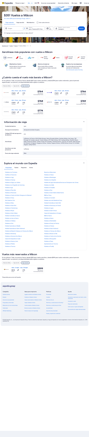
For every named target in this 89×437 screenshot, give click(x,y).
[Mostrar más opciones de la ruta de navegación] (27, 45)
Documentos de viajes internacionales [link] (76, 309)
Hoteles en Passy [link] (48, 241)
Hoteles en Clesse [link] (49, 175)
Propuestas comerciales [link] (8, 302)
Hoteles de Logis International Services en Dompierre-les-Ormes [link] (61, 182)
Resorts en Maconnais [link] (50, 172)
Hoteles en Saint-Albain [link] (11, 213)
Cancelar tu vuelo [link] (72, 301)
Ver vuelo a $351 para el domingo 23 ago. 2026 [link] (17, 18)
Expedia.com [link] (5, 46)
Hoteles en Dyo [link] (48, 190)
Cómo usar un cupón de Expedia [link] (75, 306)
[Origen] (14, 28)
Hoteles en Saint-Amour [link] (50, 210)
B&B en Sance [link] (48, 215)
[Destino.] (35, 28)
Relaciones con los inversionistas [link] (10, 305)
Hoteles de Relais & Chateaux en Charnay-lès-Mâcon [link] (19, 231)
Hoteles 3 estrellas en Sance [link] (12, 215)
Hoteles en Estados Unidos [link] (30, 297)
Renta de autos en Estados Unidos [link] (32, 308)
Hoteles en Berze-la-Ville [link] (50, 233)
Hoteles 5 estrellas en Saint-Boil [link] (52, 203)
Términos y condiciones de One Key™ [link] (54, 302)
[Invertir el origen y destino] (24, 28)
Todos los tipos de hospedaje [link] (31, 310)
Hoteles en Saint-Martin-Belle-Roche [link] (54, 192)
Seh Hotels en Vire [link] (10, 200)
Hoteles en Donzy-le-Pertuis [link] (51, 223)
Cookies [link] (48, 297)
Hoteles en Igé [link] (9, 187)
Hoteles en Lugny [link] (48, 208)
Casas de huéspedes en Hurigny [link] (52, 213)
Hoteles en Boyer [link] (9, 210)
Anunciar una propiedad (48, 3)
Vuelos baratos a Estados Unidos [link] (31, 305)
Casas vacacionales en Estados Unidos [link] (33, 300)
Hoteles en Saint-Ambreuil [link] (51, 228)
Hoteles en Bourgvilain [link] (50, 238)
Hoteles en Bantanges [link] (50, 177)
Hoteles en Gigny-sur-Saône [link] (12, 182)
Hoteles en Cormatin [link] (49, 198)
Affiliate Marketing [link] (7, 310)
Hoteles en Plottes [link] (10, 244)
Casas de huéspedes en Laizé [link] (12, 238)
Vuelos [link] (11, 46)
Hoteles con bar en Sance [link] (12, 218)
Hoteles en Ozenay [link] (10, 180)
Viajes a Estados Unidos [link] (29, 302)
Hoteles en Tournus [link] (10, 246)
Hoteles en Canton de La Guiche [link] (52, 236)
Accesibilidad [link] (49, 308)
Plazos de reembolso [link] (73, 304)
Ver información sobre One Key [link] (74, 70)
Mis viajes (74, 3)
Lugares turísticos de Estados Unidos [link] (32, 294)
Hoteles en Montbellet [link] (50, 221)
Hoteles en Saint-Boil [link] (10, 205)
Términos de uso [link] (50, 300)
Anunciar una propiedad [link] (8, 300)
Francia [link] (16, 46)
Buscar (81, 28)
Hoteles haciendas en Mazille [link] (12, 226)
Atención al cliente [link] (72, 294)
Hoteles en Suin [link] (9, 223)
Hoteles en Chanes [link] (49, 226)
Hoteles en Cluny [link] (9, 198)
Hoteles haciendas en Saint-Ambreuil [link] (15, 228)
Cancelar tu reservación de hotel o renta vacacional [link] (77, 297)
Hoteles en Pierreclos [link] (10, 192)
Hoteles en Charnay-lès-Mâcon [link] (52, 231)
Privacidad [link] (48, 294)
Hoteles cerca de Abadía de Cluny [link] (53, 200)
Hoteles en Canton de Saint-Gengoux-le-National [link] (18, 195)
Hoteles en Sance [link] (48, 218)
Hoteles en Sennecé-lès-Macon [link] (13, 236)
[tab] (9, 22)
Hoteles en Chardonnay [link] (11, 208)
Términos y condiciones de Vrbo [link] (53, 305)
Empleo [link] (4, 297)
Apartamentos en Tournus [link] (51, 244)
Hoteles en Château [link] (10, 221)
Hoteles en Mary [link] (9, 203)
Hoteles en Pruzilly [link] (49, 246)
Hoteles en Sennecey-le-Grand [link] (52, 205)
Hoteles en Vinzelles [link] (49, 187)
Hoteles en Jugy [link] (9, 177)
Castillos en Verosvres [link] (10, 175)
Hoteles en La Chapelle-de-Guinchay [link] (15, 185)
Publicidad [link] (5, 308)
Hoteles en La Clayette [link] (50, 180)
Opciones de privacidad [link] (51, 310)
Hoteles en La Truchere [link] (11, 172)
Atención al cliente (63, 3)
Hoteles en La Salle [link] (49, 185)
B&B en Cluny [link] (47, 195)
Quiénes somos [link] (6, 294)
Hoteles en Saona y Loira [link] (11, 241)
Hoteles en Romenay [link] (10, 233)
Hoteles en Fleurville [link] (10, 190)
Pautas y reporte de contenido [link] (53, 313)
